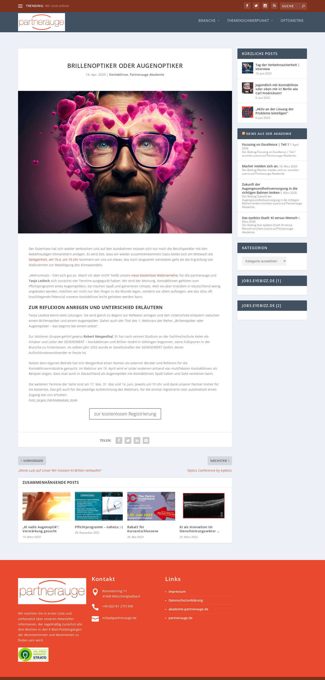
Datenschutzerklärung (186, 593)
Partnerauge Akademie (147, 67)
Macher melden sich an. (260, 159)
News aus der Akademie (269, 126)
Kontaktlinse (118, 67)
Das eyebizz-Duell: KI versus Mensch (269, 210)
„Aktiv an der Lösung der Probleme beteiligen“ (274, 104)
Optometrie (292, 21)
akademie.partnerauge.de (188, 602)
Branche (207, 21)
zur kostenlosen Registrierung (125, 406)
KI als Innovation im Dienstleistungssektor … (200, 522)
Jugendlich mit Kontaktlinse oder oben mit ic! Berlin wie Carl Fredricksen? (276, 82)
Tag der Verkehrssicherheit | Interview (277, 59)
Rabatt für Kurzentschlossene (142, 522)
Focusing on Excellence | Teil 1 (265, 137)
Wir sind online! (57, 6)
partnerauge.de (181, 611)
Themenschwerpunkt (248, 21)
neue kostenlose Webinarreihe (154, 268)
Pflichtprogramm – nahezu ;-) (99, 520)
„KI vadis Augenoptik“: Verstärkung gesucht (41, 522)
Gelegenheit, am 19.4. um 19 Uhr (54, 252)
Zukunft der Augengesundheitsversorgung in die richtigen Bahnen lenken (269, 181)
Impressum (177, 584)
